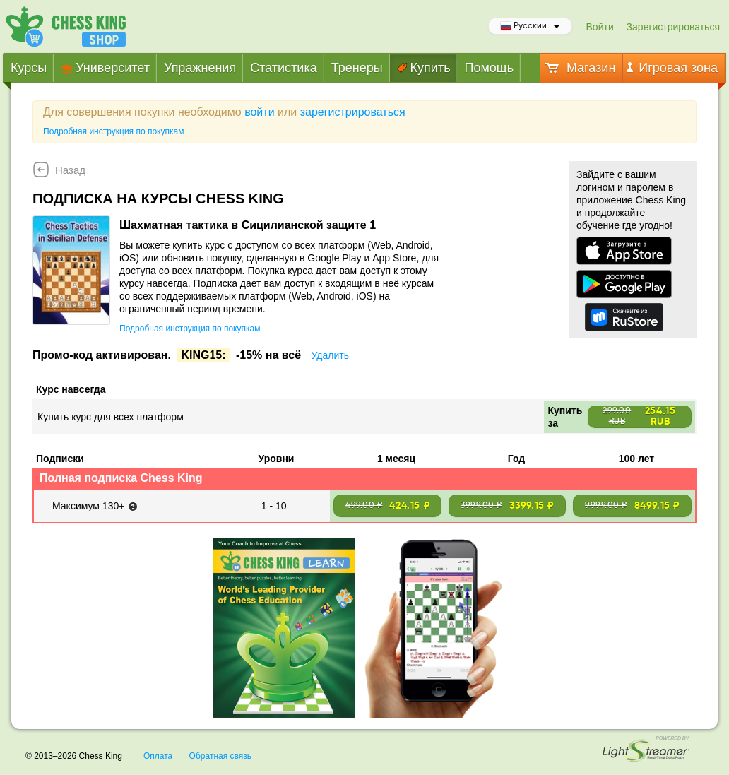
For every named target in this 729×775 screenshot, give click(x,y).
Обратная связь (220, 756)
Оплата (157, 756)
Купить (424, 68)
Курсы (29, 68)
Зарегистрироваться (673, 26)
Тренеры (357, 68)
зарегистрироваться (352, 112)
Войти (600, 26)
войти (259, 112)
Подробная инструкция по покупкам (113, 131)
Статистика (283, 68)
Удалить (329, 355)
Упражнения (200, 68)
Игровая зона (672, 68)
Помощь (489, 68)
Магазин (579, 68)
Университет (105, 68)
